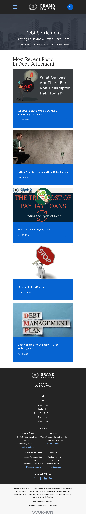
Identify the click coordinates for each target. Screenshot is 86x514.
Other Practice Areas (43, 413)
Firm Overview (43, 405)
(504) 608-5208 (43, 386)
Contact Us (43, 421)
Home (43, 401)
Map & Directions (27, 447)
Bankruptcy (43, 409)
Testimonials (43, 417)
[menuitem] (32, 505)
